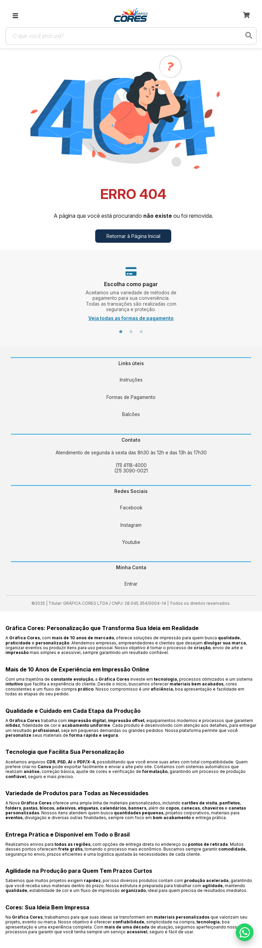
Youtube (131, 542)
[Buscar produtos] (248, 36)
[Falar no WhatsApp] (244, 932)
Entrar (131, 584)
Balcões (131, 414)
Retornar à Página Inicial (133, 236)
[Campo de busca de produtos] (125, 36)
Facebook (131, 507)
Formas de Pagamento (131, 397)
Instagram (131, 525)
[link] (130, 15)
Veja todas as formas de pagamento (131, 318)
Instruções (131, 380)
